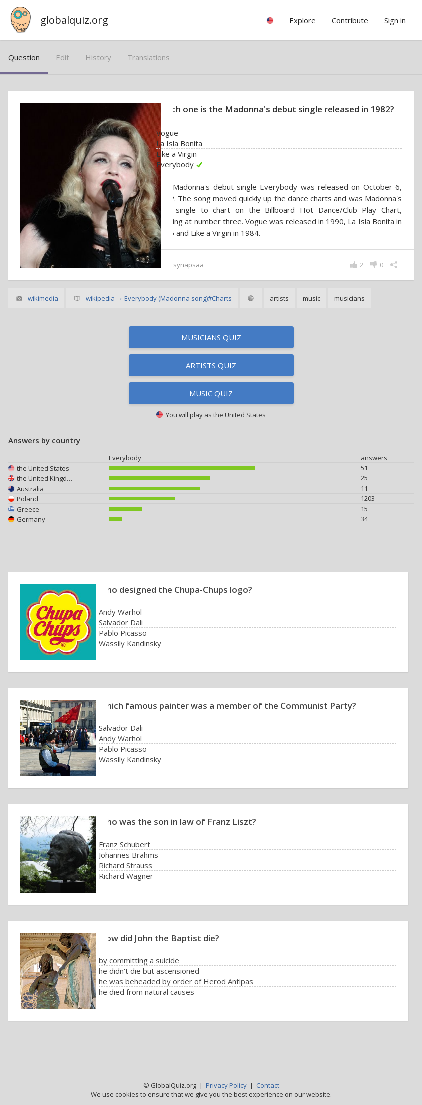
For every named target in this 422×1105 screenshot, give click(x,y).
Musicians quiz (211, 350)
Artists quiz (211, 378)
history (98, 57)
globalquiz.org (74, 20)
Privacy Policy (226, 1085)
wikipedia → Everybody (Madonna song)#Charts (159, 311)
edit (62, 57)
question (24, 57)
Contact (267, 1085)
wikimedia (43, 311)
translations (148, 57)
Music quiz (211, 406)
